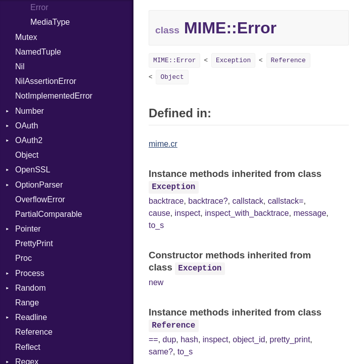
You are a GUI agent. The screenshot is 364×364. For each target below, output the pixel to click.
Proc (23, 258)
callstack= (286, 201)
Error (39, 7)
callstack (247, 201)
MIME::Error (174, 60)
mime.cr (163, 144)
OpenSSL (32, 169)
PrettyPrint (34, 243)
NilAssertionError (45, 81)
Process (29, 273)
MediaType (50, 22)
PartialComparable (48, 214)
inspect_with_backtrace (247, 213)
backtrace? (208, 201)
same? (161, 351)
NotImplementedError (54, 96)
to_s (156, 225)
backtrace (166, 201)
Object (26, 155)
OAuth (26, 125)
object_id (249, 339)
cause (159, 213)
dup (169, 339)
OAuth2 (28, 140)
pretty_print (289, 339)
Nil (20, 66)
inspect (188, 213)
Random (30, 288)
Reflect (27, 347)
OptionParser (39, 184)
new (156, 282)
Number (29, 111)
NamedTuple (38, 52)
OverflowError (40, 199)
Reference (34, 332)
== (153, 339)
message (309, 213)
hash (189, 339)
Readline (31, 317)
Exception (233, 60)
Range (27, 302)
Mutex (26, 37)
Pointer (28, 228)
